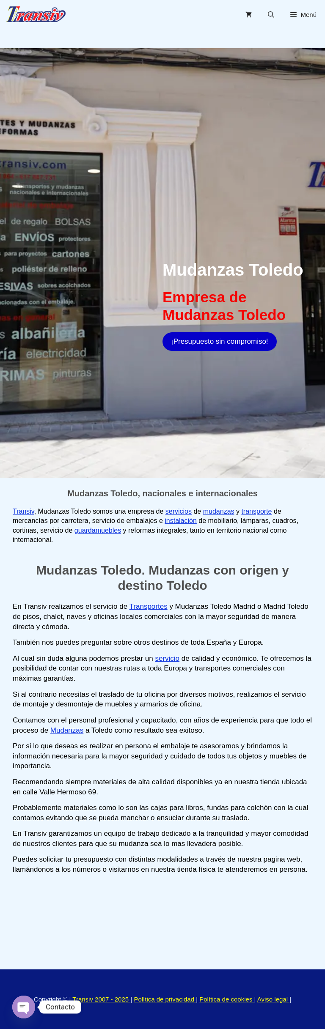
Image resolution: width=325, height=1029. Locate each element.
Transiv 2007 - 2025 (101, 999)
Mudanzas (66, 730)
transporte (256, 511)
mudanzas (218, 511)
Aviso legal (273, 999)
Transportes (148, 606)
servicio (167, 658)
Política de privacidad (165, 999)
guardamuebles (97, 530)
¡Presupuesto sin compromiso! (219, 341)
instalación (181, 520)
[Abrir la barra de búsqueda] (271, 14)
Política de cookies (226, 999)
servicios (178, 511)
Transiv (23, 511)
